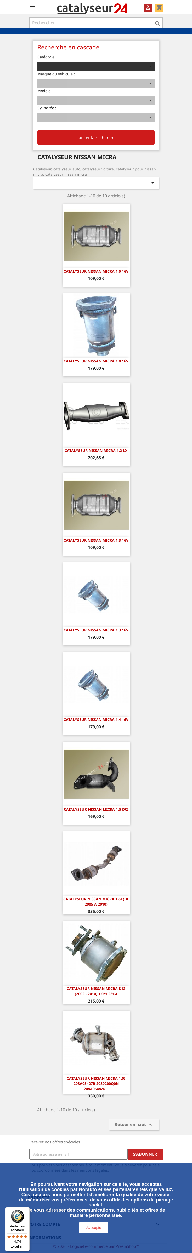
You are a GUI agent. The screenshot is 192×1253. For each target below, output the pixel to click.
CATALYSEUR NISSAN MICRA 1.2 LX (96, 450)
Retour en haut (134, 1125)
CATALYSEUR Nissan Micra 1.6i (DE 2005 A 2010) (96, 901)
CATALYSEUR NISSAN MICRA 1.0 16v (96, 271)
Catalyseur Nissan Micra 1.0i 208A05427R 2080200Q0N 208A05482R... (96, 1083)
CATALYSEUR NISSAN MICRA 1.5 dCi (96, 809)
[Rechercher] (96, 22)
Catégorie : (47, 56)
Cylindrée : (46, 107)
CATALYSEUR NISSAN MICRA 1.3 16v (96, 540)
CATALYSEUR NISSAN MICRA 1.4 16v (96, 719)
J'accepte (93, 1228)
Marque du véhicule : (56, 73)
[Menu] (26, 1210)
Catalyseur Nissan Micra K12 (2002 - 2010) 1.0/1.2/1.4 (96, 991)
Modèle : (45, 90)
